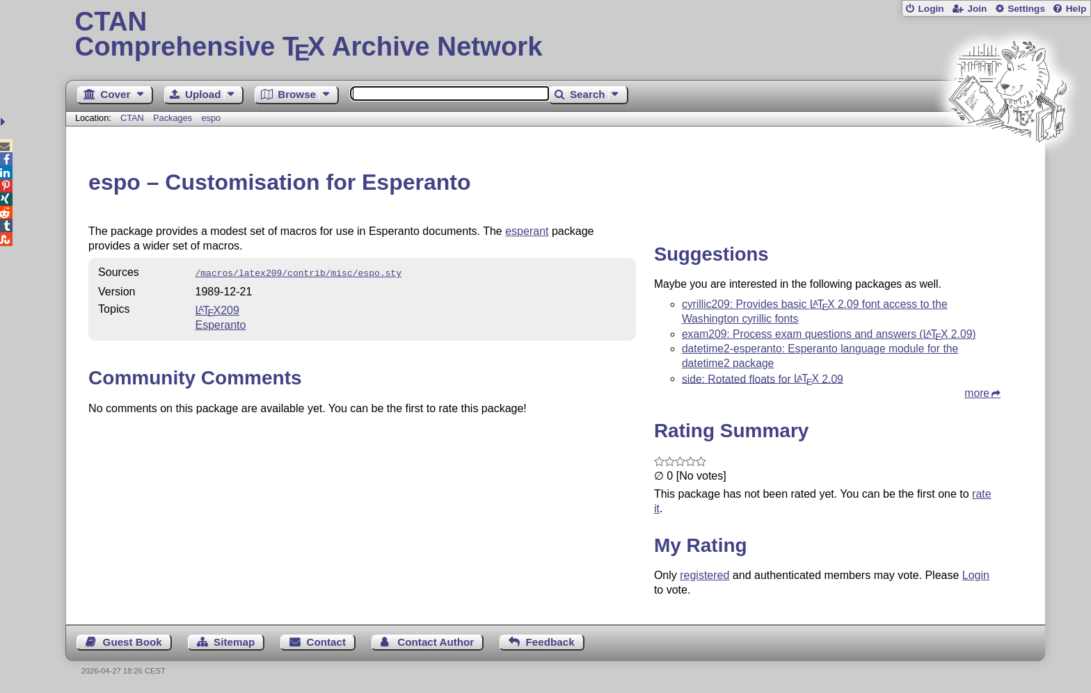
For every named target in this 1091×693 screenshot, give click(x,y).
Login (930, 8)
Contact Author (435, 642)
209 (217, 309)
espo (211, 118)
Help (1076, 8)
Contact (327, 642)
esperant (526, 231)
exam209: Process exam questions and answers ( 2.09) (829, 334)
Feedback (550, 642)
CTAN (132, 118)
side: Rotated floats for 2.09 (762, 378)
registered (704, 575)
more (976, 393)
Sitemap (234, 642)
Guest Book (132, 642)
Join (977, 8)
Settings (1026, 8)
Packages (174, 118)
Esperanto (221, 323)
